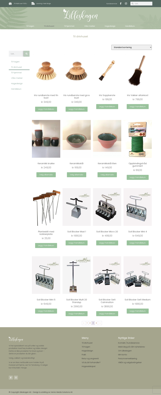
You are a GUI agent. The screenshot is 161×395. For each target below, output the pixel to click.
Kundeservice (112, 3)
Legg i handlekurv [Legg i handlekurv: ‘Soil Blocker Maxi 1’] (77, 242)
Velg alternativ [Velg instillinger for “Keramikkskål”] (76, 174)
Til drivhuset (49, 26)
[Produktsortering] (131, 47)
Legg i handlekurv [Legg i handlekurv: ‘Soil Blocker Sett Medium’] (138, 311)
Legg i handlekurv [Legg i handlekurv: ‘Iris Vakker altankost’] (138, 106)
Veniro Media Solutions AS (61, 392)
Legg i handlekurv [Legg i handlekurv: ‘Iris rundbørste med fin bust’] (46, 109)
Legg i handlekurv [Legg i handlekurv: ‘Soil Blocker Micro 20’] (107, 242)
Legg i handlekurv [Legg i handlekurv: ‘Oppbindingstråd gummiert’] (138, 177)
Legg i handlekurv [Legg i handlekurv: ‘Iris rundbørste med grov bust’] (77, 109)
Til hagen (30, 26)
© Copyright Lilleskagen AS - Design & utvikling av (30, 392)
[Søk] (27, 54)
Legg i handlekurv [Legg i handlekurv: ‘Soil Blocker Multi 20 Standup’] (77, 313)
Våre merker (89, 26)
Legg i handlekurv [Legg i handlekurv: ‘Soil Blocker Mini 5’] (46, 311)
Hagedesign (110, 26)
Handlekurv (130, 26)
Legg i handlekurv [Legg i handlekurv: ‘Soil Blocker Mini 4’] (138, 242)
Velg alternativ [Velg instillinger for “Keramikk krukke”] (46, 174)
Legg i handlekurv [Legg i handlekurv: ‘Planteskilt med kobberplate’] (46, 245)
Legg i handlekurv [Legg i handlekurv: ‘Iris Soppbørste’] (107, 106)
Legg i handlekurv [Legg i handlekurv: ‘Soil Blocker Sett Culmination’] (107, 313)
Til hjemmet (69, 26)
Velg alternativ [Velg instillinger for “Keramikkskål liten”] (107, 174)
